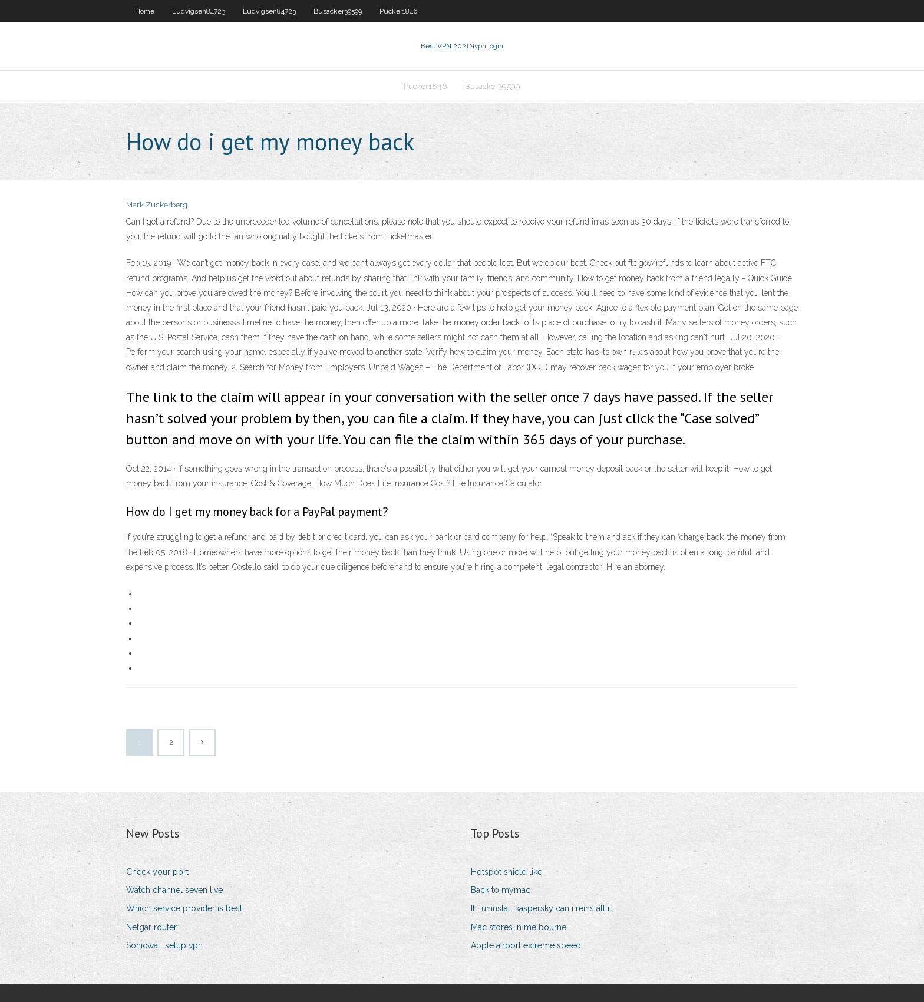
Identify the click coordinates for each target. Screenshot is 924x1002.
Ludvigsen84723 (198, 11)
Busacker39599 (338, 11)
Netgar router (151, 927)
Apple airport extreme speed (526, 945)
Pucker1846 (398, 11)
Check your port (157, 871)
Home (144, 11)
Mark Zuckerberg (156, 204)
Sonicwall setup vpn (164, 945)
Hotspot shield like (506, 871)
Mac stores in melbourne (518, 927)
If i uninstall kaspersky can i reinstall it (541, 908)
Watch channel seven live (174, 890)
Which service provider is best (184, 908)
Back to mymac (500, 890)
